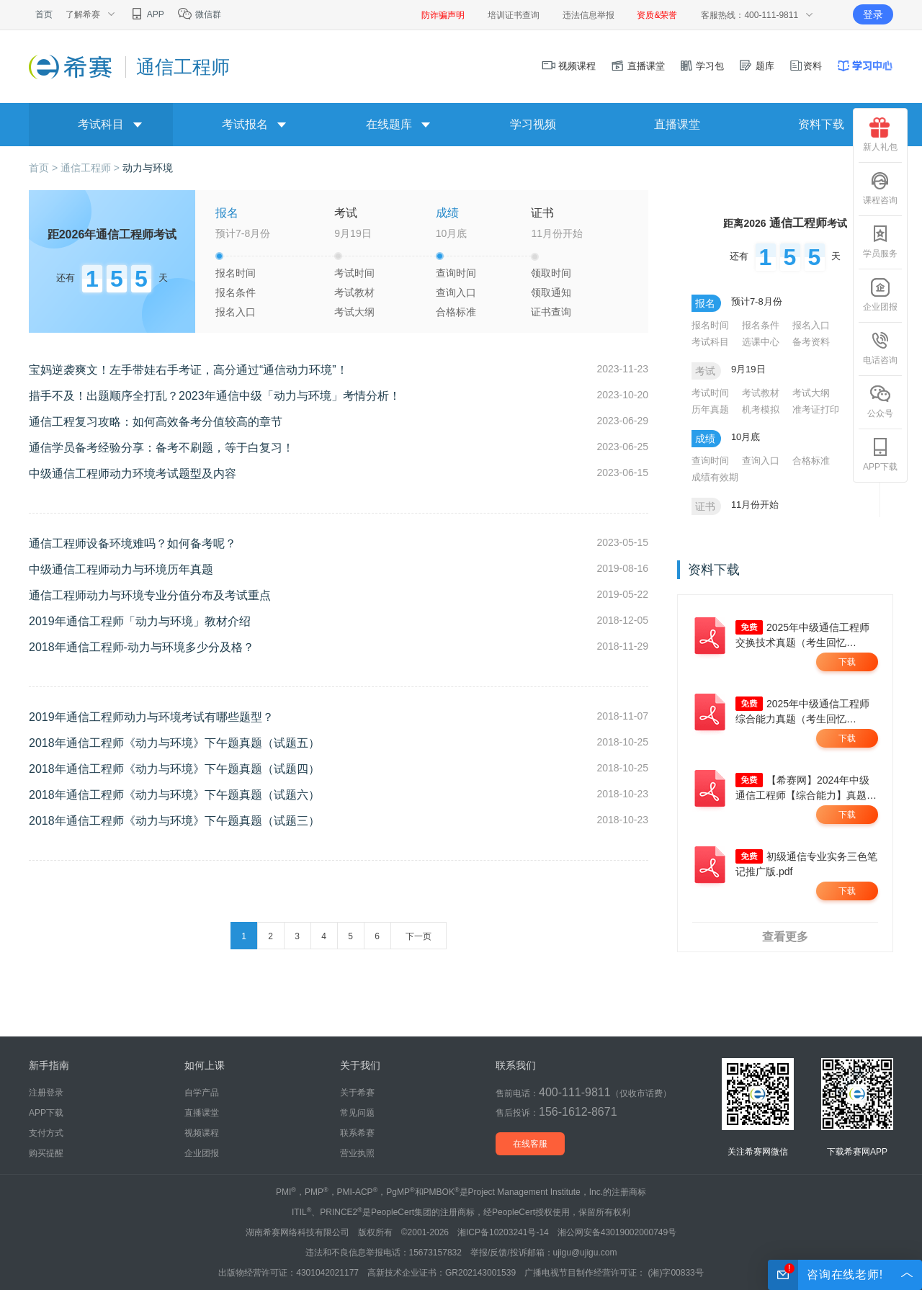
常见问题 (357, 1113)
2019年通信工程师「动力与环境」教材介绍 (140, 621)
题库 (756, 66)
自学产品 (201, 1093)
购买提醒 (46, 1153)
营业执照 (357, 1153)
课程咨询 (880, 188)
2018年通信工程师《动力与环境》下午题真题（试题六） (174, 795)
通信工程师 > (91, 168)
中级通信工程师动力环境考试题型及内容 (132, 473)
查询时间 (456, 273)
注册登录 (46, 1093)
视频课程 (569, 66)
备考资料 (811, 341)
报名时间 (235, 273)
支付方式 (46, 1133)
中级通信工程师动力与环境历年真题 (121, 569)
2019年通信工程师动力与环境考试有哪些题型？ (151, 717)
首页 (44, 14)
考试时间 (354, 273)
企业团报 (880, 294)
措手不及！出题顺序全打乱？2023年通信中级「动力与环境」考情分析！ (214, 396)
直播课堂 (637, 66)
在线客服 (530, 1144)
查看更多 (785, 937)
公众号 (880, 401)
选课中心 (760, 341)
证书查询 (551, 312)
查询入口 (456, 292)
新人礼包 (880, 134)
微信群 (199, 14)
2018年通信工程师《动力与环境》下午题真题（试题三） (174, 821)
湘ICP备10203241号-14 (503, 1232)
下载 (847, 662)
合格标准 (456, 312)
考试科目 (710, 341)
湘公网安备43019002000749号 (617, 1232)
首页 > (45, 168)
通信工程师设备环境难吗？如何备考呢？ (132, 543)
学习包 (702, 66)
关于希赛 (357, 1093)
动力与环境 (147, 168)
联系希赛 (357, 1133)
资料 (805, 66)
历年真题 (710, 409)
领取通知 (551, 292)
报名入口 (235, 312)
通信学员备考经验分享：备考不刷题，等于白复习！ (161, 448)
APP (146, 14)
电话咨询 (880, 348)
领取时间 (551, 273)
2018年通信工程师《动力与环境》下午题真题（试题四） (174, 769)
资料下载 (821, 124)
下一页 (418, 936)
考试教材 (354, 292)
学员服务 (880, 241)
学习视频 (533, 124)
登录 (873, 14)
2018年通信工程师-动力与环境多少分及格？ (141, 647)
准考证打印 (815, 409)
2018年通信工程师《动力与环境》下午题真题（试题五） (174, 743)
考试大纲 (354, 312)
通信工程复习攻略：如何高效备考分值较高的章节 (155, 422)
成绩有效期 (715, 477)
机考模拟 (760, 409)
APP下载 (880, 454)
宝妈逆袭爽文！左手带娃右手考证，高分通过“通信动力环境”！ (188, 370)
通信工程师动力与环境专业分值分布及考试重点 (150, 595)
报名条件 (235, 292)
